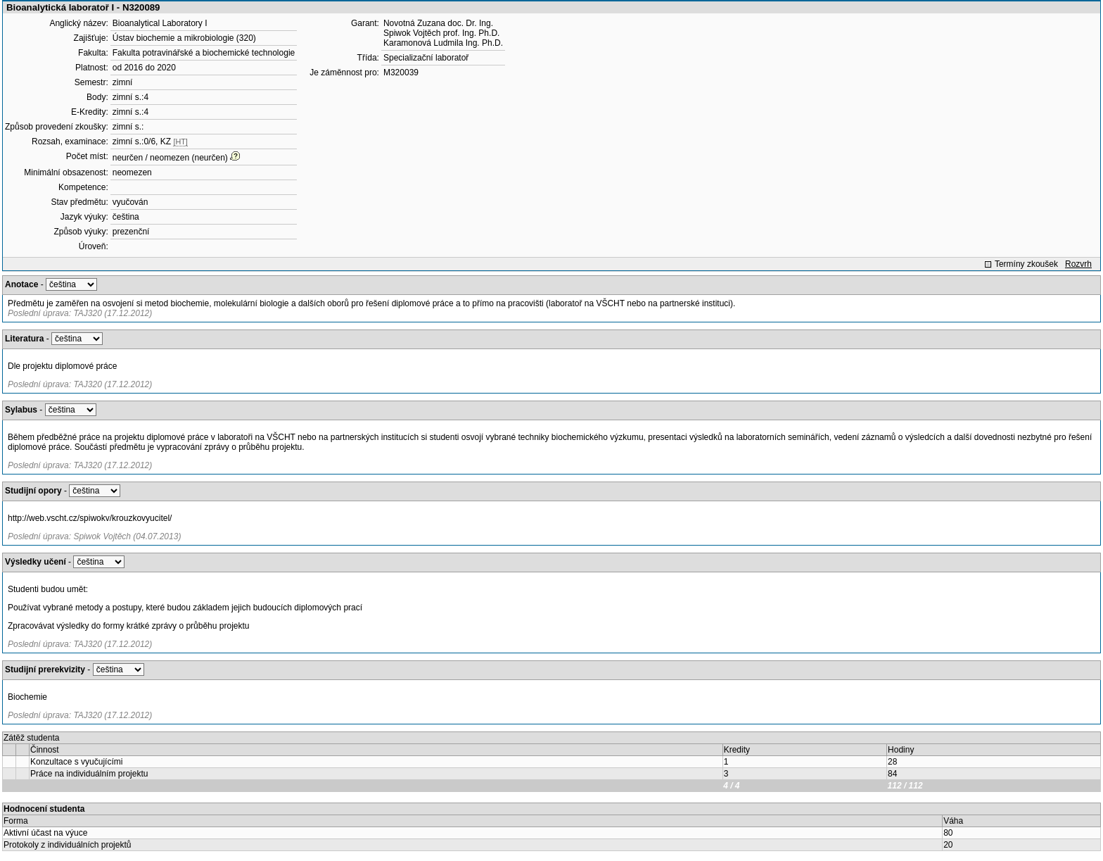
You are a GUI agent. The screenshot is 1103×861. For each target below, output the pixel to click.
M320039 (401, 72)
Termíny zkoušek (1026, 264)
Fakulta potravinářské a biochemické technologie (204, 53)
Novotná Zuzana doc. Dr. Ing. (438, 23)
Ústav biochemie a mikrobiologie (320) (184, 38)
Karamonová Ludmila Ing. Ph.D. (443, 43)
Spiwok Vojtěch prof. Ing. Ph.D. (441, 33)
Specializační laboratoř (425, 58)
